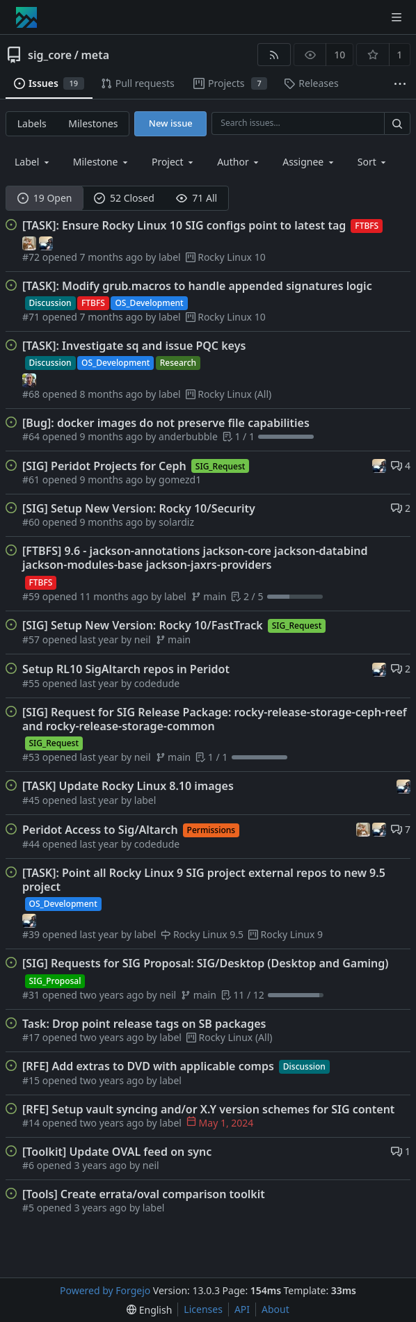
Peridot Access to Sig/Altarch (100, 830)
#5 (29, 1207)
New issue (171, 123)
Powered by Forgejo (105, 1290)
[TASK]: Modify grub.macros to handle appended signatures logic (197, 286)
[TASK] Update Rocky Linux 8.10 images (128, 786)
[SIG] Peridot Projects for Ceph (104, 466)
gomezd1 (180, 479)
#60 (32, 522)
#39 (32, 934)
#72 (32, 257)
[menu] (373, 161)
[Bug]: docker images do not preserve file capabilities (166, 423)
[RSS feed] (273, 54)
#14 (32, 1122)
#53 (32, 757)
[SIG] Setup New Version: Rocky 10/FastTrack (142, 625)
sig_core (50, 55)
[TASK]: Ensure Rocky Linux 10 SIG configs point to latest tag (184, 225)
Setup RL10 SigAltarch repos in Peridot (126, 669)
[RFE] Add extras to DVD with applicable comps (148, 1066)
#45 (32, 800)
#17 (32, 1037)
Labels (32, 123)
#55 (32, 683)
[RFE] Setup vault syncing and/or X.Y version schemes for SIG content (208, 1109)
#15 (32, 1080)
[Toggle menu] (396, 17)
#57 (32, 639)
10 (339, 54)
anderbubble (188, 436)
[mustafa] (30, 241)
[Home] (26, 17)
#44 (32, 844)
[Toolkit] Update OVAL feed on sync (116, 1152)
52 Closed (124, 197)
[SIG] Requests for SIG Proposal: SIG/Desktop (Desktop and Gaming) (205, 963)
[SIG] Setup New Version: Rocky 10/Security (138, 508)
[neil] (46, 241)
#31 (32, 994)
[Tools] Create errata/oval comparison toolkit (143, 1194)
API (242, 1309)
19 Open (44, 197)
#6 (29, 1165)
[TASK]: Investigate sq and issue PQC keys (134, 346)
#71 (32, 316)
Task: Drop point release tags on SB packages (144, 1024)
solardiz (176, 522)
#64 (32, 436)
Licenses (203, 1309)
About (275, 1309)
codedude (156, 683)
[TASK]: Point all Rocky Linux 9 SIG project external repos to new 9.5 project (203, 880)
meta (95, 55)
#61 (32, 479)
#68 (32, 394)
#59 (32, 596)
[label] (29, 379)
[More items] (400, 84)
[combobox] (33, 161)
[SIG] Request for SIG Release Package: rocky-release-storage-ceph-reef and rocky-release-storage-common (214, 719)
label (170, 257)
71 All (196, 197)
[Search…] (397, 123)
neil (142, 639)
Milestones (93, 123)
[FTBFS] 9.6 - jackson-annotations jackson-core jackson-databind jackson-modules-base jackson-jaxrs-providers (195, 558)
